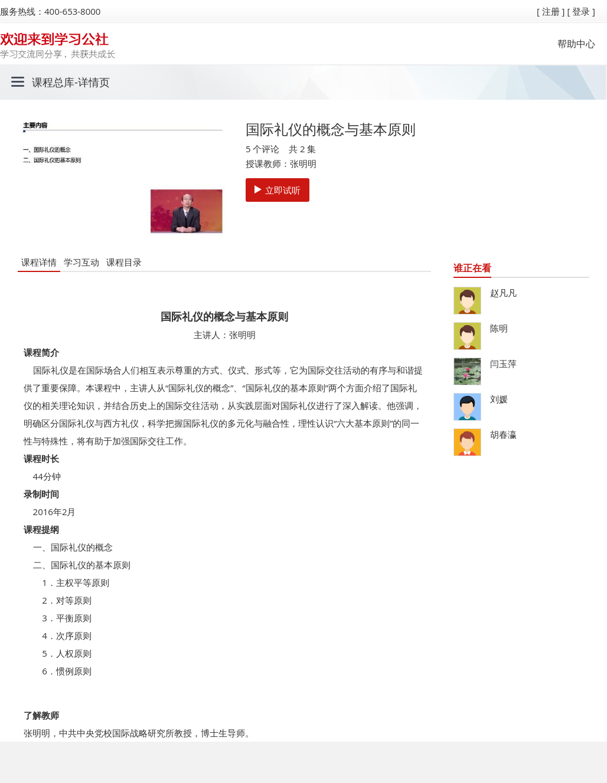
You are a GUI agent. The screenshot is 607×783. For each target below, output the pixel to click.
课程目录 (124, 262)
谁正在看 (472, 267)
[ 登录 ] (581, 11)
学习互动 (81, 262)
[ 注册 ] (551, 11)
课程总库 (53, 82)
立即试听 (277, 190)
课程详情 (39, 262)
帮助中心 (576, 43)
